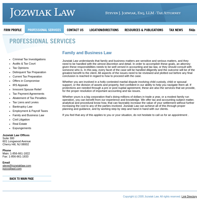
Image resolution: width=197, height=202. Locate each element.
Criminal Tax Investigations (29, 59)
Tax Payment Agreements (28, 93)
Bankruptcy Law (22, 106)
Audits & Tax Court (24, 63)
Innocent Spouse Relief (27, 89)
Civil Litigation (21, 119)
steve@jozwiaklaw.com (17, 165)
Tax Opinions (21, 67)
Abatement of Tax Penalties (29, 97)
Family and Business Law (28, 115)
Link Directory (189, 196)
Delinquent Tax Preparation (29, 72)
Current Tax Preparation (27, 76)
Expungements (22, 128)
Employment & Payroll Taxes (30, 110)
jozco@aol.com (12, 168)
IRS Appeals (20, 85)
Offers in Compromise (26, 80)
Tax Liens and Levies (26, 102)
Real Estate (20, 123)
